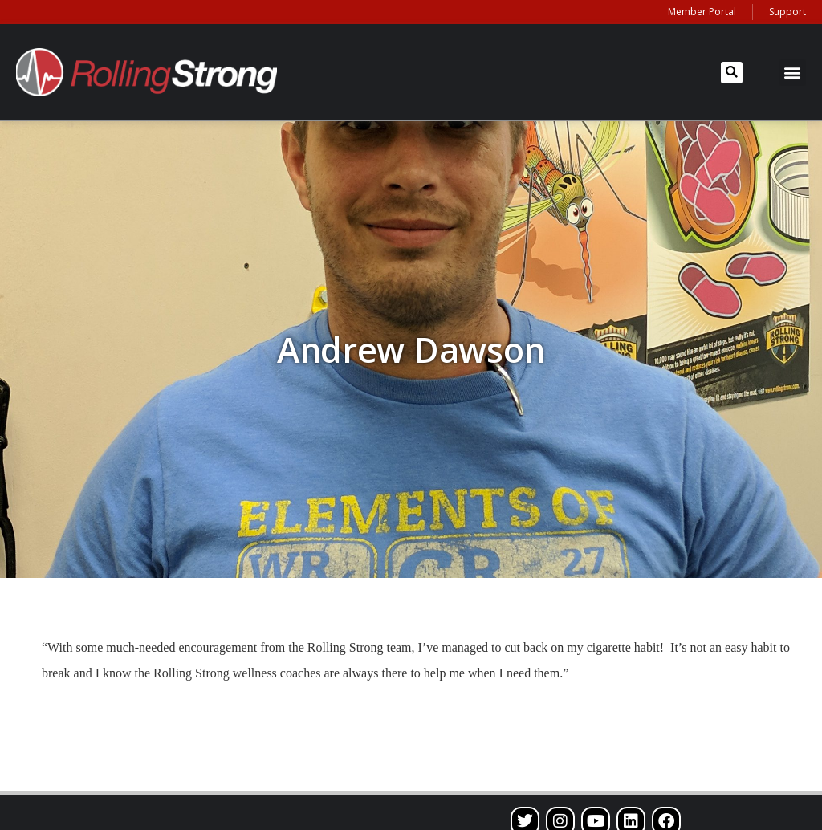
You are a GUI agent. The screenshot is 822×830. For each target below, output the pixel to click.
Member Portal (702, 11)
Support (787, 11)
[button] (732, 72)
